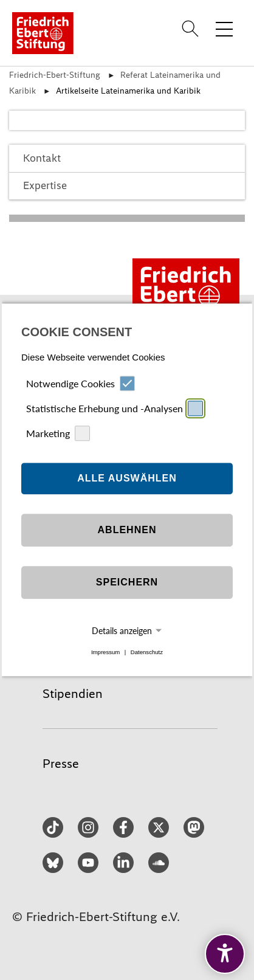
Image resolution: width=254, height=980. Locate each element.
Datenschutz (147, 652)
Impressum (105, 652)
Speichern (127, 582)
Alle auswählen (127, 478)
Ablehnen (127, 530)
